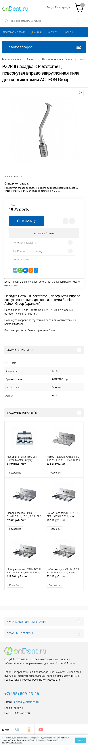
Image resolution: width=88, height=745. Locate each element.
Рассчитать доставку (28, 251)
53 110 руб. (64, 522)
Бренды (68, 32)
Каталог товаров (44, 47)
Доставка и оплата (14, 32)
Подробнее (15, 472)
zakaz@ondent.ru (26, 702)
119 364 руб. (24, 578)
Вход (50, 7)
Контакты (53, 32)
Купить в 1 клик (44, 233)
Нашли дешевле (24, 242)
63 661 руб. (64, 465)
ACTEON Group (60, 379)
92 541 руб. (24, 522)
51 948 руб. (24, 465)
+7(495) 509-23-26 (21, 693)
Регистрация (62, 7)
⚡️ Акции (36, 32)
